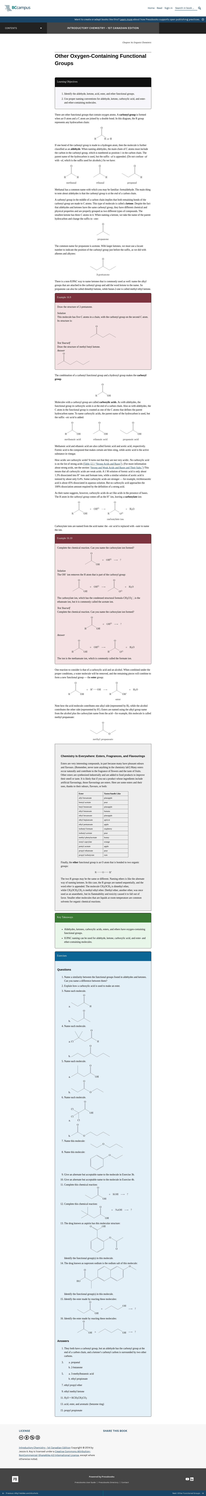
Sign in (168, 8)
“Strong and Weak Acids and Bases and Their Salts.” (116, 467)
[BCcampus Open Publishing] (17, 8)
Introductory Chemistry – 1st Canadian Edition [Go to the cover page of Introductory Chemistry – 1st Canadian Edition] (103, 28)
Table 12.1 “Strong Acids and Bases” (102, 463)
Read (159, 8)
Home (151, 8)
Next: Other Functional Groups (188, 1493)
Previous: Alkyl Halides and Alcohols (20, 1493)
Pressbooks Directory (108, 1482)
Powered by (101, 1476)
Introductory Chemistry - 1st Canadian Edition (45, 1447)
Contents (23, 28)
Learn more (126, 19)
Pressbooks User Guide (85, 1482)
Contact (125, 1482)
